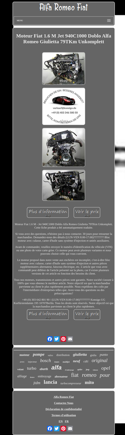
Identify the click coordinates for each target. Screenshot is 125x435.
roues (56, 362)
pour (105, 375)
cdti (86, 361)
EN (61, 421)
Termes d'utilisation (63, 415)
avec (22, 361)
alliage (22, 376)
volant (20, 369)
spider (79, 369)
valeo (50, 355)
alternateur (61, 376)
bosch (45, 360)
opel (105, 368)
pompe (38, 354)
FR (67, 421)
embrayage (44, 376)
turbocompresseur (70, 383)
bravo (32, 377)
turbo (31, 368)
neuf (76, 361)
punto (104, 355)
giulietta (80, 354)
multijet (66, 362)
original (99, 360)
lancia (50, 382)
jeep (87, 369)
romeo (89, 375)
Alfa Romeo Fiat (64, 397)
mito (89, 382)
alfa (56, 367)
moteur (24, 355)
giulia (93, 355)
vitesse (95, 370)
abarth (44, 369)
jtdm (36, 383)
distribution (63, 355)
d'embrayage (69, 370)
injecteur (32, 361)
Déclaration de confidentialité (64, 409)
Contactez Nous (63, 403)
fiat (75, 375)
